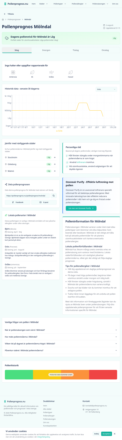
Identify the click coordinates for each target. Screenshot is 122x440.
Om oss (115, 4)
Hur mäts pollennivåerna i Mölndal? (61, 336)
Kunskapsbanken (50, 426)
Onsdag (105, 50)
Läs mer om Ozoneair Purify (81, 208)
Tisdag (76, 50)
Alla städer (47, 409)
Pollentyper (60, 4)
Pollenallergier (79, 4)
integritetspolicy (43, 437)
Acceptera (107, 434)
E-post (44, 202)
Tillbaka (9, 14)
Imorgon (46, 50)
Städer (43, 4)
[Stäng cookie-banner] (114, 433)
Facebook (17, 202)
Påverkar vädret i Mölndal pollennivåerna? (61, 350)
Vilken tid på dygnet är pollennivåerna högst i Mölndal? (61, 343)
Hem (34, 4)
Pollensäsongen (100, 4)
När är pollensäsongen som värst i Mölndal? (61, 330)
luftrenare (81, 162)
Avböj (96, 434)
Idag (17, 51)
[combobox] (106, 89)
